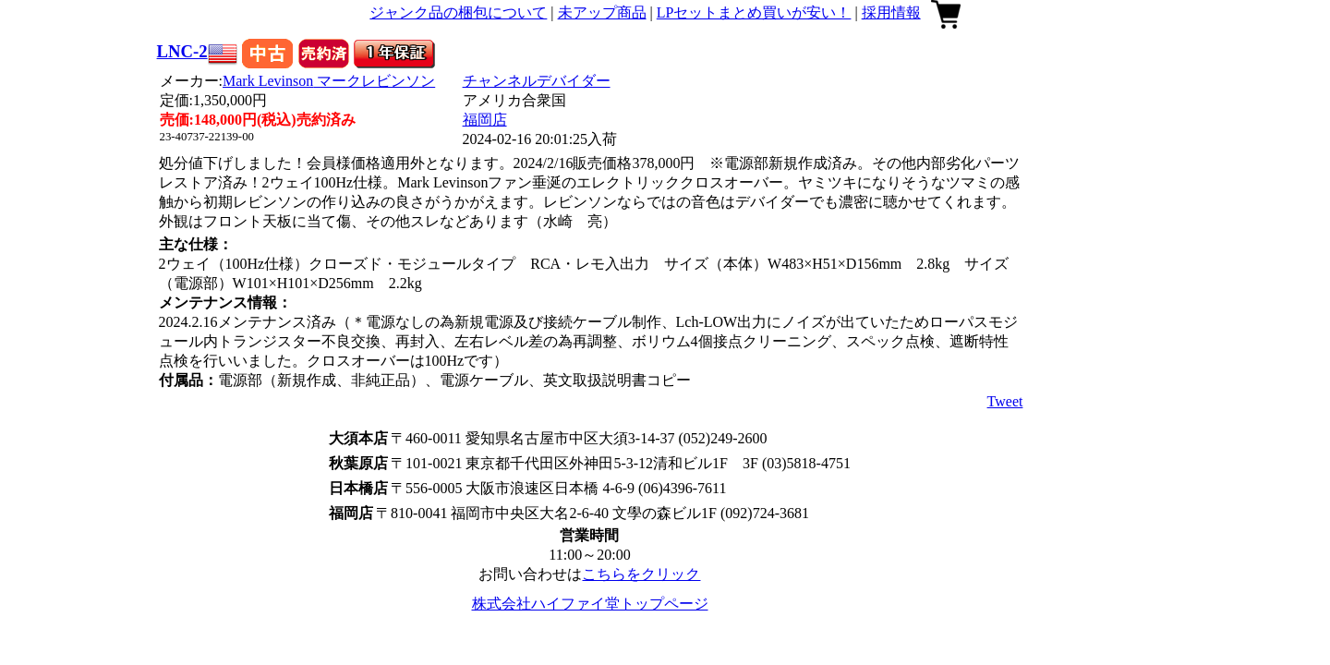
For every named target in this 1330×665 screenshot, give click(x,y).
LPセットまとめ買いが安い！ (754, 12)
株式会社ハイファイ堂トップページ (590, 603)
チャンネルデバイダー (537, 81)
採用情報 (891, 12)
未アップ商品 (602, 12)
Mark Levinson (329, 81)
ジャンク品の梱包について (458, 12)
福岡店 (485, 119)
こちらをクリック (641, 574)
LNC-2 (182, 51)
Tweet (1005, 401)
